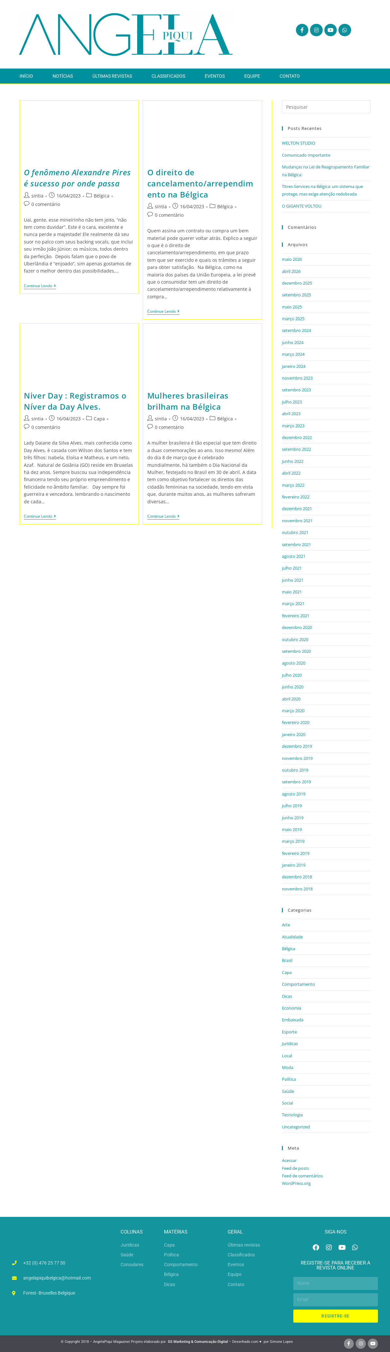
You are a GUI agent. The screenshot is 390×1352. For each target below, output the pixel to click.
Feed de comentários (302, 1176)
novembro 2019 (297, 758)
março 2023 (293, 426)
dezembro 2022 (297, 437)
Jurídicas (290, 1043)
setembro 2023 (296, 390)
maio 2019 (292, 829)
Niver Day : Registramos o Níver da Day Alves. (75, 401)
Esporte (289, 1032)
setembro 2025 (296, 295)
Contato (290, 76)
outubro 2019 (295, 770)
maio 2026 (292, 259)
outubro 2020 (295, 639)
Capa (99, 419)
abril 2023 (291, 414)
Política (289, 1079)
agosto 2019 (293, 794)
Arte (286, 925)
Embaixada (292, 1020)
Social (287, 1103)
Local (287, 1056)
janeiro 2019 (293, 865)
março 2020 (293, 711)
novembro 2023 (297, 378)
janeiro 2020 (293, 734)
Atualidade (292, 937)
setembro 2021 (296, 544)
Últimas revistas (112, 76)
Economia (291, 1008)
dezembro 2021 (297, 508)
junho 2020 (292, 687)
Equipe (252, 76)
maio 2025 (292, 307)
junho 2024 (292, 342)
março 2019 (293, 841)
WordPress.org (296, 1183)
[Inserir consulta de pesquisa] (326, 106)
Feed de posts (295, 1168)
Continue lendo (40, 286)
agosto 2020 (293, 663)
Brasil (287, 960)
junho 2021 (292, 580)
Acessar (289, 1160)
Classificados (168, 76)
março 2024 (293, 354)
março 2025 (293, 319)
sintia (37, 196)
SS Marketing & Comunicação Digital (198, 1342)
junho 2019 (292, 818)
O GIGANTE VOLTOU (301, 206)
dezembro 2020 (297, 627)
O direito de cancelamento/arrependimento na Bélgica (200, 183)
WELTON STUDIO (298, 143)
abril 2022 (291, 473)
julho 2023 (292, 402)
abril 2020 (291, 699)
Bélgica (101, 196)
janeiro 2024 (293, 366)
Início (26, 76)
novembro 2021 (297, 521)
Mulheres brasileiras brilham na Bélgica (188, 401)
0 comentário (45, 204)
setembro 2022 (296, 449)
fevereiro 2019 (295, 853)
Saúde (288, 1091)
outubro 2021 (295, 532)
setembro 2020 (296, 651)
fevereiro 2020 (295, 722)
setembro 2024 (296, 330)
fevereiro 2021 (295, 616)
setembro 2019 (296, 782)
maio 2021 (292, 592)
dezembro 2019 (297, 746)
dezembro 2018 (297, 877)
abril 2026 (291, 271)
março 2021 (293, 603)
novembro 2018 (297, 889)
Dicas (287, 996)
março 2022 (293, 485)
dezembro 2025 (297, 283)
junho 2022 (292, 461)
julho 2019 (292, 806)
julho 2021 (292, 568)
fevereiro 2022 (295, 497)
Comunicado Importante (306, 155)
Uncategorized (296, 1127)
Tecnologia (292, 1115)
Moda (287, 1067)
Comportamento (298, 984)
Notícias (63, 76)
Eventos (215, 76)
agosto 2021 (293, 556)
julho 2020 (292, 675)
